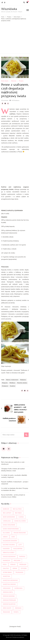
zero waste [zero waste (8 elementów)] (7, 608)
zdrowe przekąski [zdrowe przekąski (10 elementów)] (9, 600)
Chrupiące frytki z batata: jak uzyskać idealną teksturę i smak (13, 470)
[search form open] (24, 2)
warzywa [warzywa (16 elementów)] (6, 576)
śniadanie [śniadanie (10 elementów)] (6, 612)
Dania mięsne (4, 81)
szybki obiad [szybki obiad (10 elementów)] (7, 572)
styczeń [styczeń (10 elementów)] (23, 568)
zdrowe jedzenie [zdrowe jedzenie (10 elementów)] (9, 596)
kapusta (5, 383)
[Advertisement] (15, 37)
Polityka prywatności (18, 637)
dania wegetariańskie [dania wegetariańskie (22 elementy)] (11, 529)
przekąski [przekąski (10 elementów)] (22, 564)
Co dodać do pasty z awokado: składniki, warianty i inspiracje (14, 476)
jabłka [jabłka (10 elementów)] (5, 537)
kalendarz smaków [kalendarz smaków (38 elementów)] (10, 541)
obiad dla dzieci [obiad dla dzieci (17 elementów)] (8, 552)
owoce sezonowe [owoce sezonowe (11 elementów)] (9, 556)
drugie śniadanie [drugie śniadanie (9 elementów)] (20, 533)
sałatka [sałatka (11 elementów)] (6, 568)
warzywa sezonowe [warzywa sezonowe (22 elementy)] (10, 580)
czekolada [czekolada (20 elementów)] (7, 521)
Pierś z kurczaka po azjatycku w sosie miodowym (12, 463)
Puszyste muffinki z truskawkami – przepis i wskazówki (14, 483)
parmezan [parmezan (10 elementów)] (6, 560)
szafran (13, 386)
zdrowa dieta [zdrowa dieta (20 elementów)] (8, 592)
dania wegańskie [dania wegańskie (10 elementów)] (9, 525)
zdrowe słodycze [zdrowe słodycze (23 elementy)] (9, 604)
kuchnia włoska (22, 383)
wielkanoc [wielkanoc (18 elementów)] (7, 588)
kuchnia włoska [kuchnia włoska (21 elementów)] (9, 545)
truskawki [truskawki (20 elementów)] (19, 572)
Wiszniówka (9, 9)
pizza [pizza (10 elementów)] (5, 564)
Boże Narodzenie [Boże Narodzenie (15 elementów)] (9, 517)
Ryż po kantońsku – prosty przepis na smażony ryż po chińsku (13, 496)
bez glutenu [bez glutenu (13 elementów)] (17, 509)
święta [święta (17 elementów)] (16, 612)
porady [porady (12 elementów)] (13, 564)
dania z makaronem (12, 380)
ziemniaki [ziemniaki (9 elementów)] (18, 608)
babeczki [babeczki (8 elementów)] (6, 509)
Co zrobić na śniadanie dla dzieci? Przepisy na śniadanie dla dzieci (14, 489)
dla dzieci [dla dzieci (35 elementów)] (6, 533)
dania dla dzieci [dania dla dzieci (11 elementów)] (20, 521)
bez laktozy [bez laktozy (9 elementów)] (7, 513)
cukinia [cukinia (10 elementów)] (21, 517)
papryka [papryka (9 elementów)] (22, 556)
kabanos (23, 380)
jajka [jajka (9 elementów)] (13, 537)
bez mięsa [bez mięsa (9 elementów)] (18, 513)
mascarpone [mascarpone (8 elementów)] (17, 548)
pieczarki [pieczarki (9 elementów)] (17, 560)
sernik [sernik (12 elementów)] (15, 568)
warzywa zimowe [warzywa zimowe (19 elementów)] (9, 584)
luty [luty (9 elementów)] (20, 545)
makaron (5, 386)
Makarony (13, 81)
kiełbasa (12, 383)
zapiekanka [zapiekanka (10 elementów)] (18, 588)
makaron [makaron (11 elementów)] (6, 548)
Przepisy (21, 81)
